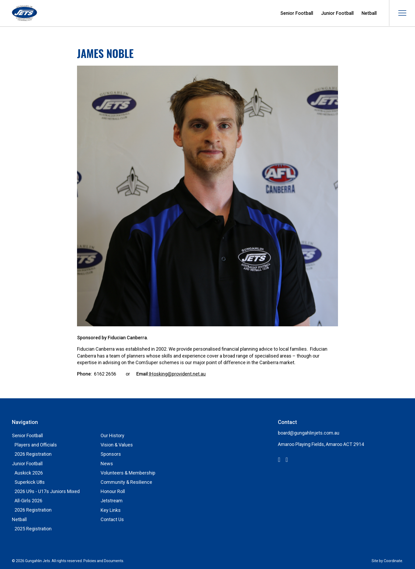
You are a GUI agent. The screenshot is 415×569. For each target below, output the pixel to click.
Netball (369, 13)
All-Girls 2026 (28, 500)
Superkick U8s (30, 482)
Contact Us (112, 519)
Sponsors (111, 454)
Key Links (111, 510)
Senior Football (296, 13)
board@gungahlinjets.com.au (308, 433)
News (107, 463)
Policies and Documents (103, 561)
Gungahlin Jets (24, 13)
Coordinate (393, 561)
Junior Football (337, 13)
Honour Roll (113, 491)
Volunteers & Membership (128, 473)
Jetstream (112, 500)
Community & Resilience (126, 482)
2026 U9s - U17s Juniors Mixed (47, 491)
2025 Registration (33, 528)
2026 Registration (33, 454)
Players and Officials (36, 445)
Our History (112, 435)
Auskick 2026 (29, 473)
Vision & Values (117, 445)
